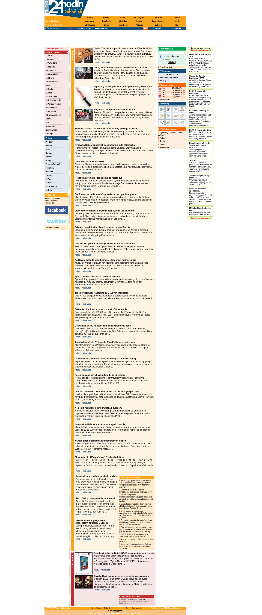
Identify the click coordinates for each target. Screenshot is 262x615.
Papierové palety (112, 613)
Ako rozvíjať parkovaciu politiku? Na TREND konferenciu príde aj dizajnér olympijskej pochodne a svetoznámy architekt (135, 483)
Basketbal (163, 147)
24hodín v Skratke (54, 49)
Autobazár (89, 21)
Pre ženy (49, 142)
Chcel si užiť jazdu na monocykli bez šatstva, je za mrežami (105, 243)
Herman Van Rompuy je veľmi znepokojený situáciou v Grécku (92, 521)
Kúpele (139, 21)
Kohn (49, 190)
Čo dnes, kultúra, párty (131, 613)
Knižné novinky (53, 100)
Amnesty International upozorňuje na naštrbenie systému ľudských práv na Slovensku (135, 546)
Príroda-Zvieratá (53, 164)
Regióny (50, 67)
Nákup (106, 25)
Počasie (139, 25)
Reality (106, 17)
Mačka (93, 613)
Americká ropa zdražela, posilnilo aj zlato (96, 476)
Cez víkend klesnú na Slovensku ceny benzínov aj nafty (103, 326)
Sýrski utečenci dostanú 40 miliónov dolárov (97, 276)
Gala (48, 85)
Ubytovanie (90, 25)
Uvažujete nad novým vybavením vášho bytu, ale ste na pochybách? (200, 180)
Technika (49, 168)
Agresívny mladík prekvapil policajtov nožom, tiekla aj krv (123, 86)
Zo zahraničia (52, 82)
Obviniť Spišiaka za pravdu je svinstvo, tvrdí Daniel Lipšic (123, 48)
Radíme (49, 157)
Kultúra (49, 93)
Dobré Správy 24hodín (100, 608)
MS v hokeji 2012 (53, 115)
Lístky (177, 21)
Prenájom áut (165, 67)
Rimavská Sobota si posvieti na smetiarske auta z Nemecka (105, 145)
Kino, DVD (51, 96)
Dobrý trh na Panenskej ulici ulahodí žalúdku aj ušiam (121, 67)
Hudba (49, 89)
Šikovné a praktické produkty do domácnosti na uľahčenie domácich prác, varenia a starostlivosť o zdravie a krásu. (200, 165)
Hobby (48, 160)
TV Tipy (158, 17)
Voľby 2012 (51, 63)
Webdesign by (165, 608)
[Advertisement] (137, 8)
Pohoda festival (53, 104)
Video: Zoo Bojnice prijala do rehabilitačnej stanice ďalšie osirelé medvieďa (133, 601)
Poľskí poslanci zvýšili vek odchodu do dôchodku (100, 375)
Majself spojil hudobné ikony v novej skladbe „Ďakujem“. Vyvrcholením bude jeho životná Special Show (135, 506)
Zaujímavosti (51, 130)
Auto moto (50, 126)
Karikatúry (51, 186)
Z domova (50, 59)
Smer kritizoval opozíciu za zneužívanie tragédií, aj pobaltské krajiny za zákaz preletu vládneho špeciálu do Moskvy (136, 514)
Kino (177, 25)
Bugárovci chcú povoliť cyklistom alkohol (115, 109)
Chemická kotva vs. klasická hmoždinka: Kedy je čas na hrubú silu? (135, 491)
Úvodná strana (52, 28)
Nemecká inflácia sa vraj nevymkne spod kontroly (100, 424)
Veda (48, 149)
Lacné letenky (158, 21)
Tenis (161, 141)
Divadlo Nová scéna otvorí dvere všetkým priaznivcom (121, 576)
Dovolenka (106, 21)
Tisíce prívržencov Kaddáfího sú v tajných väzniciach (101, 293)
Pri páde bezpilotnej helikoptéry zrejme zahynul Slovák (102, 227)
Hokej (161, 144)
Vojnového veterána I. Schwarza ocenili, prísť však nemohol (105, 211)
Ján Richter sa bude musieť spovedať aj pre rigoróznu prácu (105, 194)
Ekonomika (51, 70)
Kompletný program (168, 77)
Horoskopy (123, 25)
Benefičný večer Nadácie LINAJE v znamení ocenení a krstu (124, 553)
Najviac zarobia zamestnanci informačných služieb (100, 441)
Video (122, 17)
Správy (90, 17)
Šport (48, 119)
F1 (48, 122)
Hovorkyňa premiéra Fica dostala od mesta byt (98, 178)
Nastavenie (164, 99)
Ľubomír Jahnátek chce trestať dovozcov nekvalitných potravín (107, 391)
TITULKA (50, 56)
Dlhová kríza (52, 74)
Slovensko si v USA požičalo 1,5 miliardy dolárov (99, 457)
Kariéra (49, 153)
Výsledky (123, 21)
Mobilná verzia (52, 227)
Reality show (51, 108)
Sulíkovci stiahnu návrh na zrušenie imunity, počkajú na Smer (106, 128)
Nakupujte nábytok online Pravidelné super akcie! (200, 211)
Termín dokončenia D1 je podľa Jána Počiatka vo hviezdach (105, 342)
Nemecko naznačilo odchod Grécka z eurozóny (98, 408)
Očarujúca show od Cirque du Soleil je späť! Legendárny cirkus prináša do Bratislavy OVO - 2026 (200, 81)
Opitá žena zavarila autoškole (89, 161)
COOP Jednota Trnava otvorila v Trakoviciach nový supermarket (133, 535)
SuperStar (51, 111)
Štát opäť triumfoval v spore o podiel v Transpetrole (101, 309)
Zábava (158, 25)
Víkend (49, 146)
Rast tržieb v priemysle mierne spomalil (95, 498)
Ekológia (49, 134)
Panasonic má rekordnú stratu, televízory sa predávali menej (105, 358)
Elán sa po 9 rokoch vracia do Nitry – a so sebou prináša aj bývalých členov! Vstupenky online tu (200, 134)
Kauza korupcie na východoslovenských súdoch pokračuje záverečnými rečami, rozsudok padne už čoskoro (136, 498)
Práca (177, 17)
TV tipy (162, 81)
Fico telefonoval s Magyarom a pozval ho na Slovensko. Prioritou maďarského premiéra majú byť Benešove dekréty (135, 529)
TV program (139, 17)
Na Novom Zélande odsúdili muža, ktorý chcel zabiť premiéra (105, 260)
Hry (48, 183)
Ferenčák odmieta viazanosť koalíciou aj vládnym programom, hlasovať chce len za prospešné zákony (135, 522)
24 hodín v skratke (133, 608)
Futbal (161, 138)
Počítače (49, 171)
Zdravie (50, 78)
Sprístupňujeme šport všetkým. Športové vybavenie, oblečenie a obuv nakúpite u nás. (199, 149)
